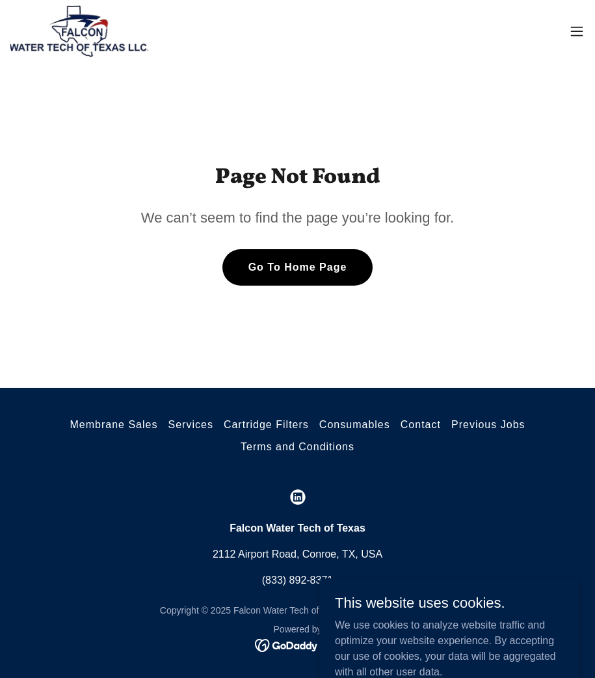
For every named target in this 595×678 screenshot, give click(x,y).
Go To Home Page (297, 267)
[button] (577, 31)
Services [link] (190, 424)
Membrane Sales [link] (113, 424)
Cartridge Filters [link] (266, 424)
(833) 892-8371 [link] (297, 580)
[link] (79, 31)
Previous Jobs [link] (488, 424)
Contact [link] (421, 424)
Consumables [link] (354, 424)
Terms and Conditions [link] (297, 446)
